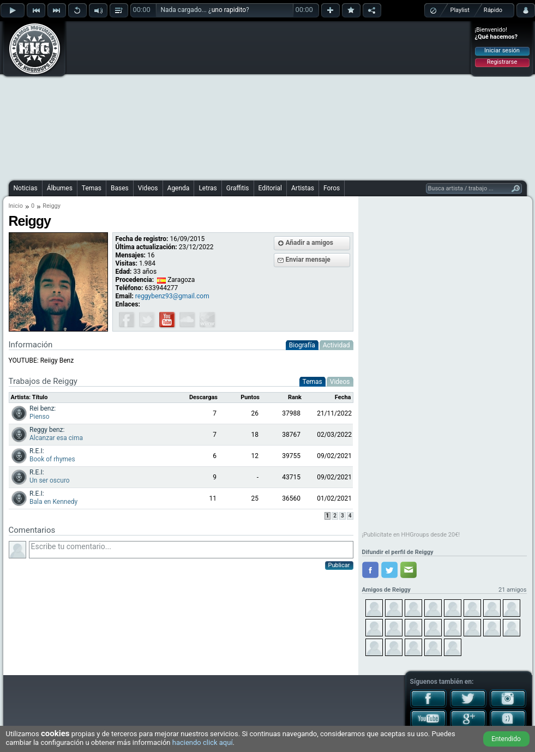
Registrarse (502, 61)
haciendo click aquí (202, 742)
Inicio (16, 205)
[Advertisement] (244, 99)
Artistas (302, 188)
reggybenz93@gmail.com (172, 296)
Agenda (178, 188)
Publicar (339, 565)
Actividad (336, 345)
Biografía (302, 345)
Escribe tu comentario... (191, 549)
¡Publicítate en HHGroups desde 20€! (411, 534)
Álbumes (60, 188)
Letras (208, 188)
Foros (331, 188)
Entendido (506, 739)
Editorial (270, 188)
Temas (91, 188)
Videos (148, 188)
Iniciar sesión (502, 50)
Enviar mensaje (308, 259)
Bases (120, 188)
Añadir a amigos (310, 242)
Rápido (493, 10)
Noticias (26, 188)
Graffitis (237, 188)
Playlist (460, 10)
